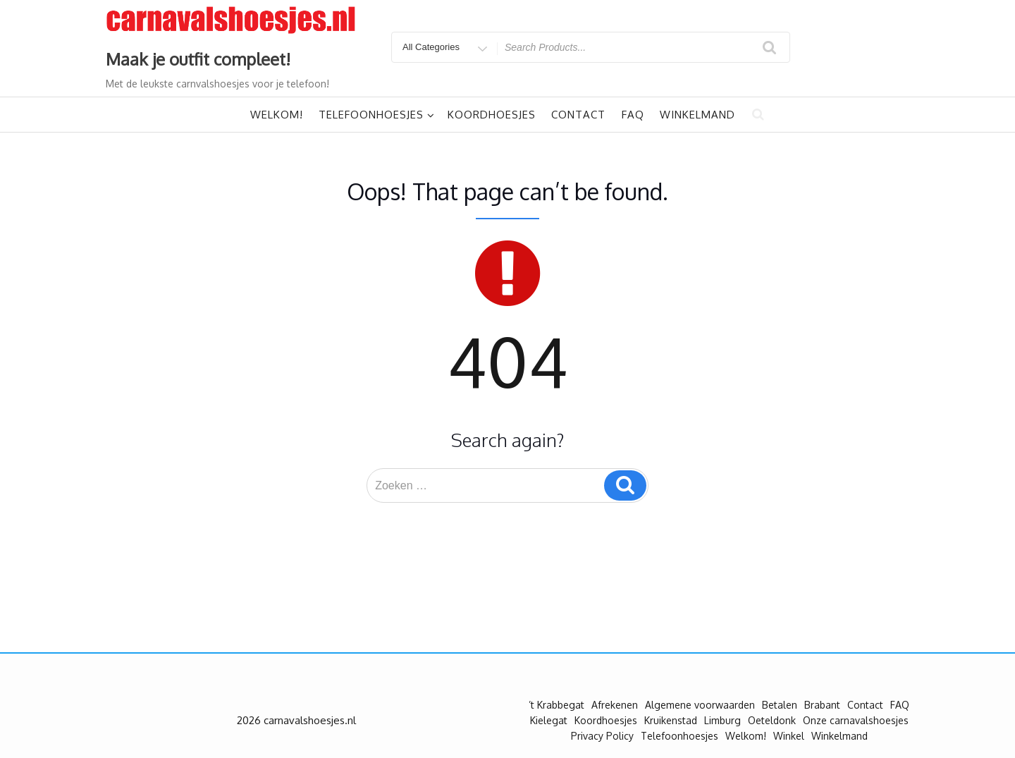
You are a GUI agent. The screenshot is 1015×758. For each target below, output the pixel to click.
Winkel (788, 736)
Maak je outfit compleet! (198, 59)
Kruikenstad (670, 720)
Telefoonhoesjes (377, 114)
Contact (578, 114)
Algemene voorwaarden (700, 705)
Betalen (779, 705)
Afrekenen (614, 705)
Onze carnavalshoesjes (856, 720)
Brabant (822, 705)
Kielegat (548, 720)
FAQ (633, 114)
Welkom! (276, 114)
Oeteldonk (772, 720)
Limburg (722, 720)
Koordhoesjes (492, 114)
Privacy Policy (602, 736)
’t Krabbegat (556, 705)
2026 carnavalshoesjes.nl (296, 720)
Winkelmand (697, 114)
